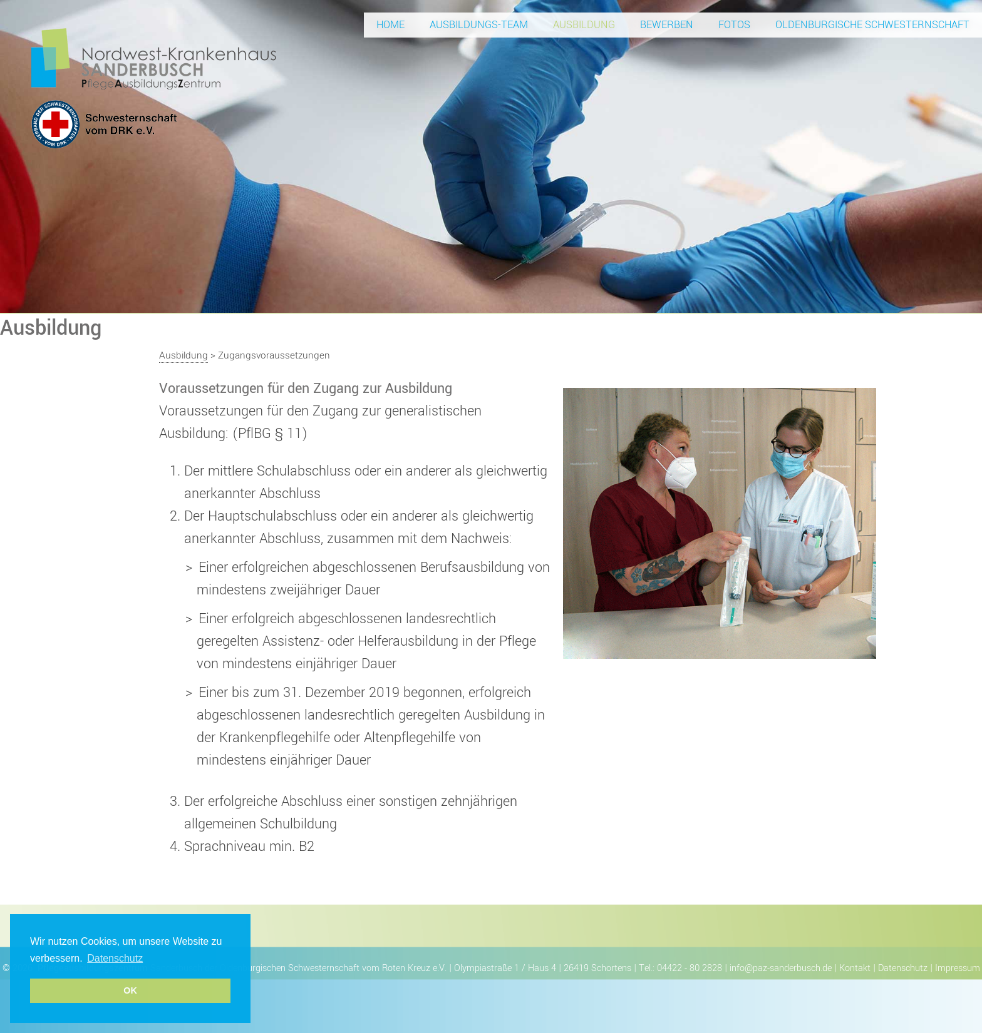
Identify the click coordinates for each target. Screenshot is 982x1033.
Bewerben (666, 25)
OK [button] (130, 990)
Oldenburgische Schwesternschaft (872, 25)
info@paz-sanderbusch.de (781, 968)
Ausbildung (584, 25)
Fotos (734, 25)
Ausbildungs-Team (479, 25)
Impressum (957, 968)
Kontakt (855, 968)
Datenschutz (903, 968)
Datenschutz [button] (115, 958)
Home (390, 25)
